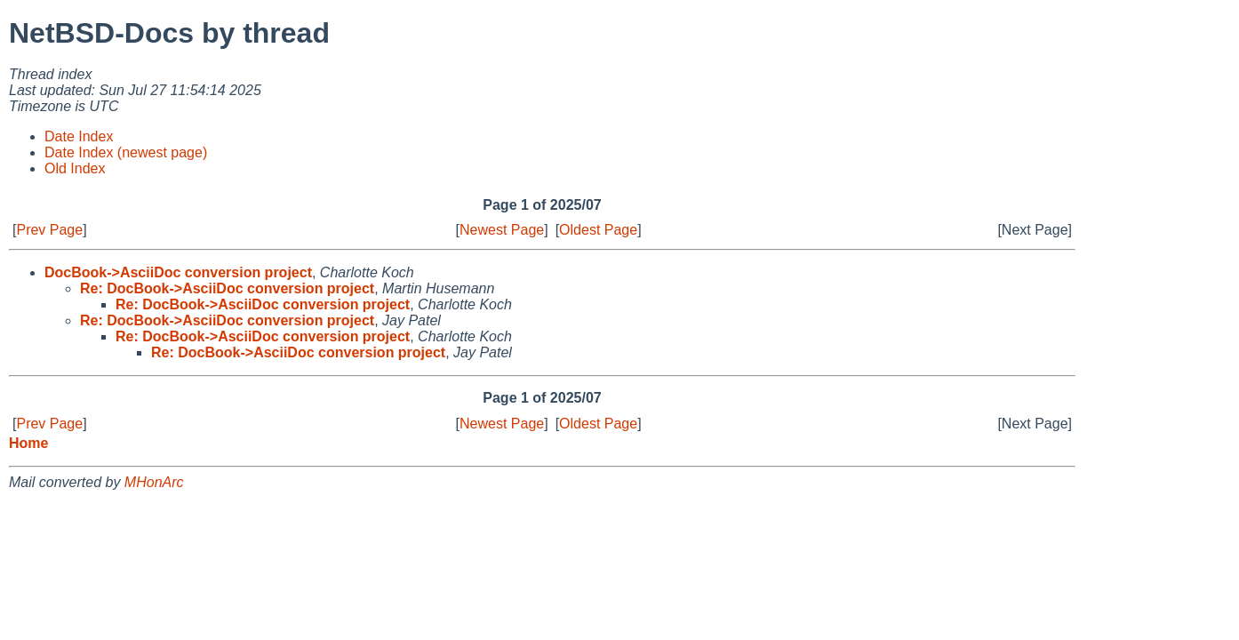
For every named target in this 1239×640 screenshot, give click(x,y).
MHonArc (154, 482)
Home (28, 443)
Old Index (74, 168)
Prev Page (49, 229)
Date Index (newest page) (125, 152)
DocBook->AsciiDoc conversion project (178, 272)
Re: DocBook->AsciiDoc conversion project (227, 288)
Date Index (78, 136)
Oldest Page (598, 229)
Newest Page (502, 229)
